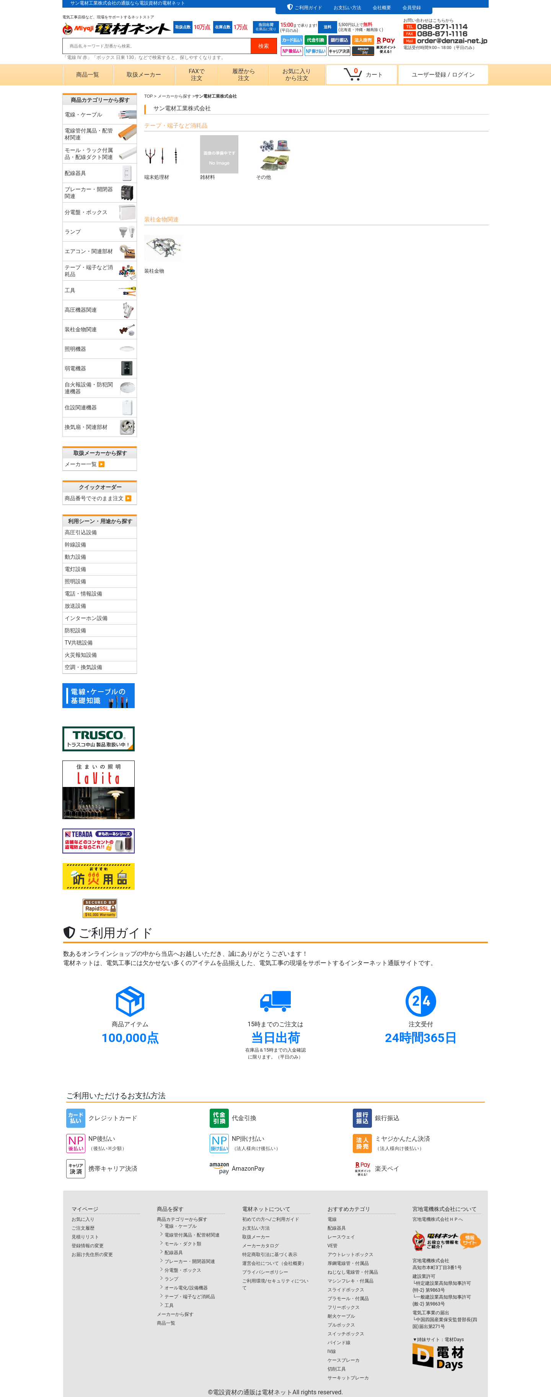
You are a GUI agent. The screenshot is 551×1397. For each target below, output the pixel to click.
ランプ (171, 1279)
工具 (169, 1305)
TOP (148, 96)
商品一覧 (87, 74)
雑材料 (219, 157)
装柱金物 (163, 251)
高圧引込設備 (81, 532)
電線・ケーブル (181, 1226)
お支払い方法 (347, 7)
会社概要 (382, 7)
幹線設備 (75, 544)
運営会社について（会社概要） (274, 1263)
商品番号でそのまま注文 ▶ (98, 498)
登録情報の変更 (88, 1245)
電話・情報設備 (83, 594)
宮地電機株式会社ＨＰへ (437, 1219)
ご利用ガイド (308, 7)
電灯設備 (75, 569)
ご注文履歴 (83, 1228)
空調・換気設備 (83, 667)
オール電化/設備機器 (186, 1288)
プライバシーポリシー (265, 1272)
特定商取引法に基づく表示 (269, 1254)
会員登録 (412, 7)
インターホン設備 (86, 618)
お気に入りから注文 (296, 75)
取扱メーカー (144, 74)
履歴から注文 (243, 75)
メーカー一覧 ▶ (85, 464)
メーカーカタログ (260, 1245)
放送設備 (75, 606)
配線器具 (174, 1252)
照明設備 (75, 581)
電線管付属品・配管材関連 (192, 1235)
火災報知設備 (81, 655)
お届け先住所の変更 (92, 1254)
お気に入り (83, 1219)
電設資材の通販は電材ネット (278, 1392)
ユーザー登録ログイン (443, 74)
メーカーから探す (174, 96)
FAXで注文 (196, 75)
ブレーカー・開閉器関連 (190, 1261)
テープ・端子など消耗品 (190, 1296)
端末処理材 (163, 157)
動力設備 (75, 557)
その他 (275, 157)
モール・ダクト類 (183, 1244)
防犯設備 (75, 630)
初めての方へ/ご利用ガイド (270, 1219)
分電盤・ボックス (183, 1270)
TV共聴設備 (79, 643)
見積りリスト (85, 1237)
